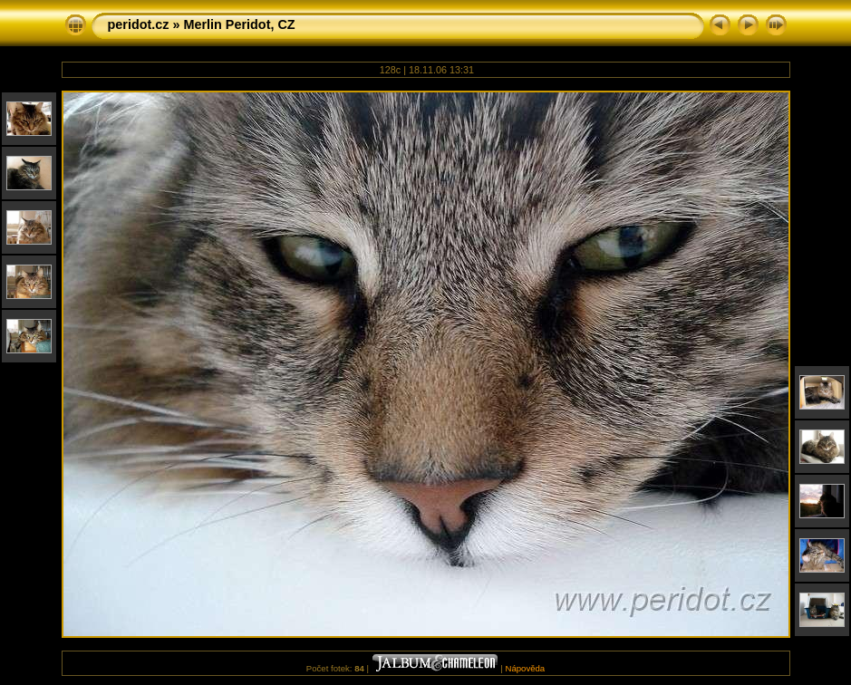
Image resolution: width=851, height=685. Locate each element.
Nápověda (525, 668)
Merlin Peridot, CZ (239, 24)
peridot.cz (138, 24)
